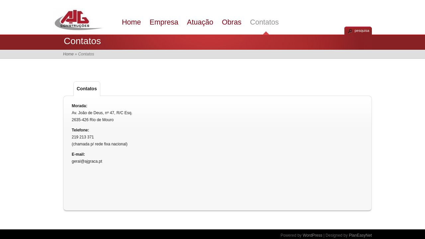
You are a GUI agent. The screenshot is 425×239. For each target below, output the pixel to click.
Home (131, 22)
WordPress (312, 235)
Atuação (200, 22)
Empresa (164, 22)
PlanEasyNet (360, 235)
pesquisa (362, 31)
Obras (231, 22)
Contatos (264, 22)
